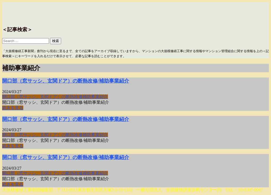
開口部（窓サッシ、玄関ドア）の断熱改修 (42, 96)
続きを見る (12, 108)
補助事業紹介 (95, 96)
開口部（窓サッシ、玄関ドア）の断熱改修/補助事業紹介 (65, 81)
